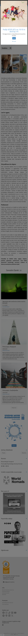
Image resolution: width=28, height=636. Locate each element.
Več (14, 38)
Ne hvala (14, 41)
